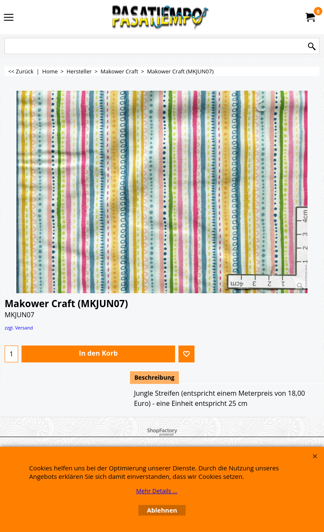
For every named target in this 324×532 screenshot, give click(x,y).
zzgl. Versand (19, 327)
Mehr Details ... (157, 491)
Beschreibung (154, 377)
